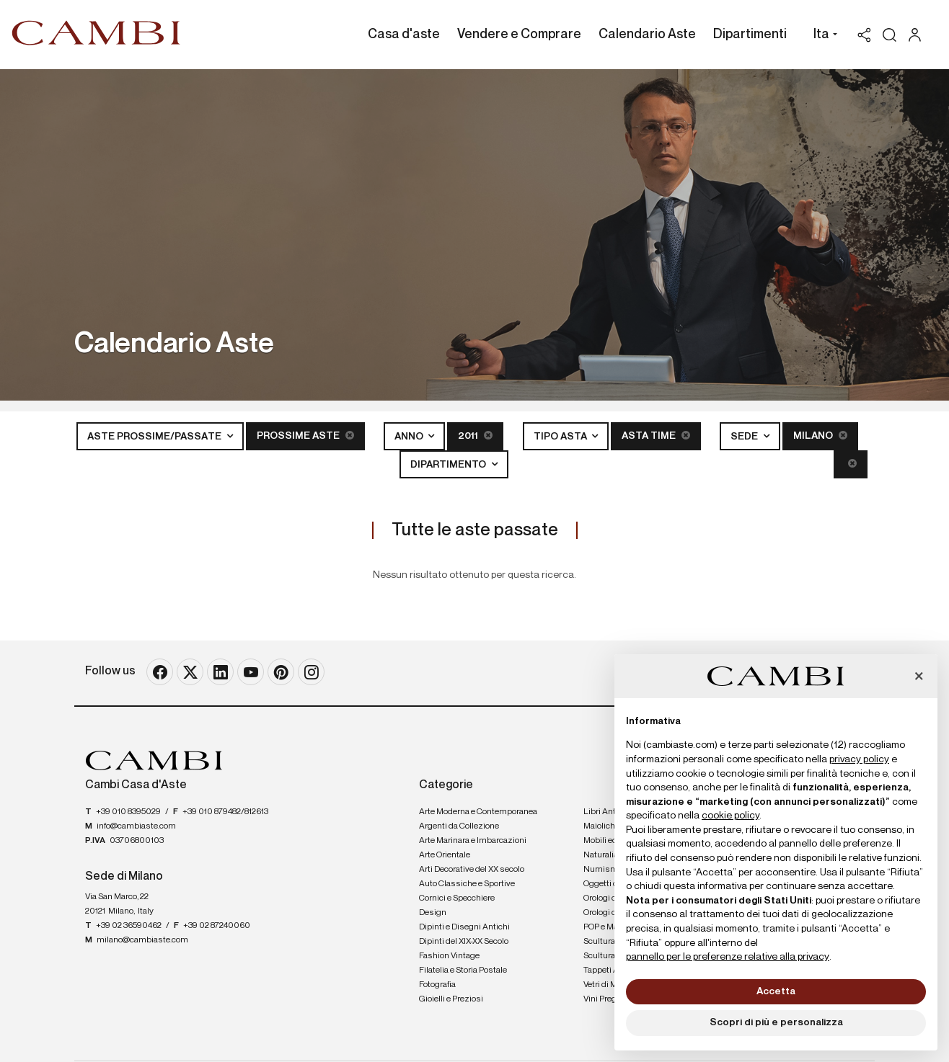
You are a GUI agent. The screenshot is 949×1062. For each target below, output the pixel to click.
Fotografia (437, 985)
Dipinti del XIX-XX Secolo (463, 941)
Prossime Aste (305, 435)
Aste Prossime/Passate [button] (155, 437)
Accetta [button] (775, 991)
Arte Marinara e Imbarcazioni (472, 840)
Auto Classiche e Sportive (467, 884)
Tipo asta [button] (561, 437)
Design (432, 913)
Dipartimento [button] (449, 465)
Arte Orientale (444, 855)
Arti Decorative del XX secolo (471, 869)
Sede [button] (745, 437)
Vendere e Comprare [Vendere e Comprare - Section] (519, 34)
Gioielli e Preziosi (451, 999)
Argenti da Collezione (459, 826)
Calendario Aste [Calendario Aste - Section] (647, 34)
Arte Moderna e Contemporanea (478, 812)
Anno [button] (409, 437)
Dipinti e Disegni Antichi (464, 927)
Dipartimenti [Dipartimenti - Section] (750, 34)
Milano (820, 435)
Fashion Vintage (449, 956)
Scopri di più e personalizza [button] (776, 1022)
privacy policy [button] (859, 759)
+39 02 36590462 (129, 926)
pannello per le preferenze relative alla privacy (727, 957)
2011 (475, 435)
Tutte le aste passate (475, 530)
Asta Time (656, 435)
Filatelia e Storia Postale (463, 970)
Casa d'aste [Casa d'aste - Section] (404, 34)
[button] (821, 36)
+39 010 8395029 (128, 812)
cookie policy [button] (730, 816)
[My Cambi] (918, 35)
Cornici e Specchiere (457, 898)
